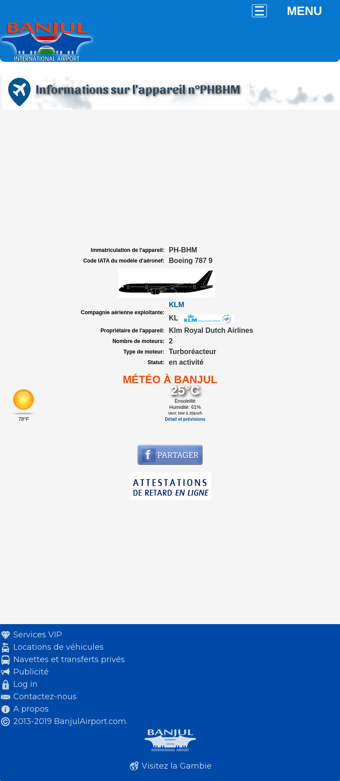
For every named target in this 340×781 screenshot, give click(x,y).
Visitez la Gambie (177, 766)
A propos (31, 709)
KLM (176, 305)
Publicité (31, 672)
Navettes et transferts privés (69, 659)
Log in (25, 684)
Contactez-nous (45, 696)
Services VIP (37, 635)
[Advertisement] (170, 178)
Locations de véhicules (58, 647)
